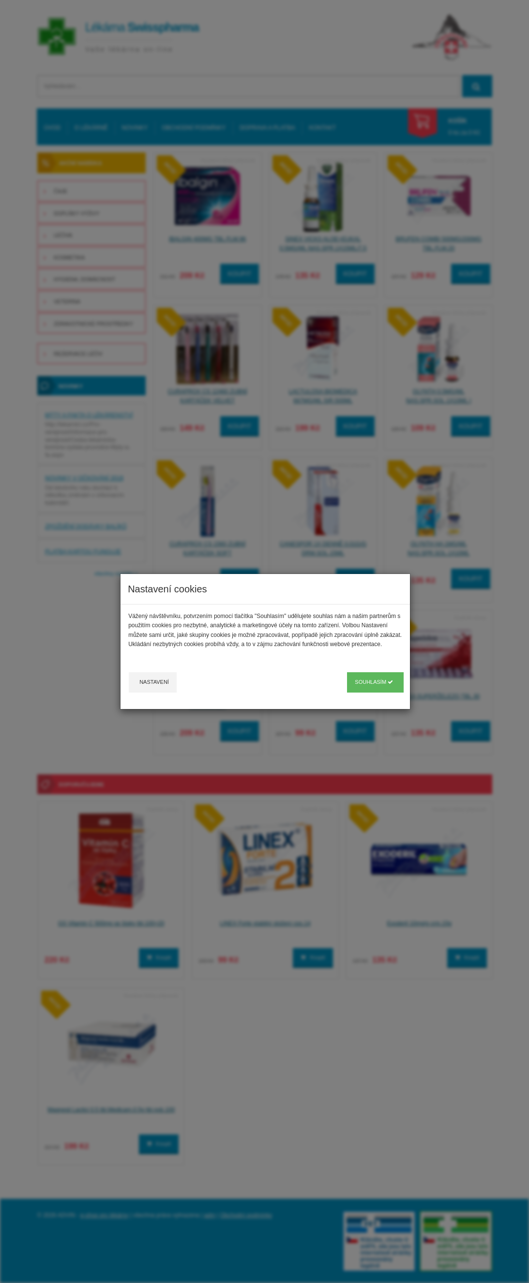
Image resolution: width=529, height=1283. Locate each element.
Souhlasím (374, 682)
